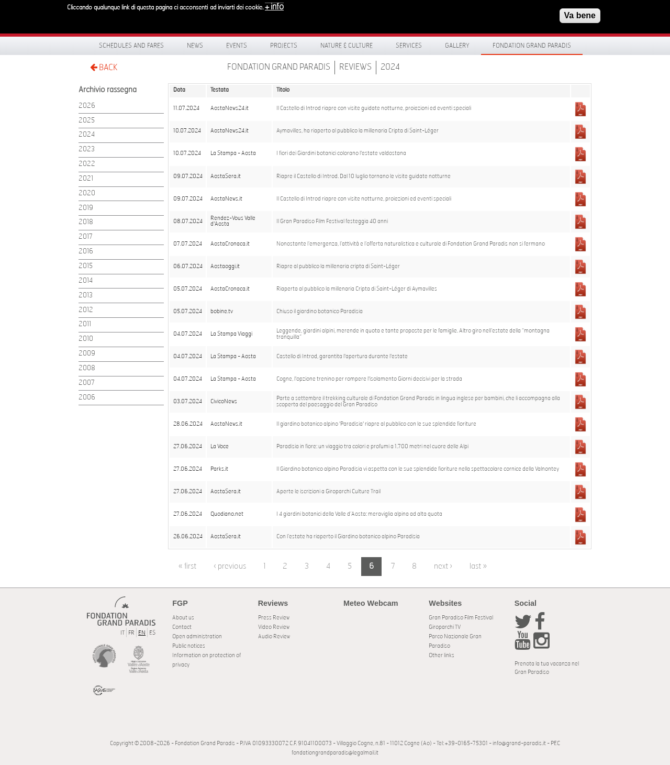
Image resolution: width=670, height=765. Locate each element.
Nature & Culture (346, 45)
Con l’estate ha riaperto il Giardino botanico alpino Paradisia (348, 536)
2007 (87, 383)
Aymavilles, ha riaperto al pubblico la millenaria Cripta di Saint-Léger (357, 131)
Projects (283, 45)
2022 (87, 164)
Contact (182, 627)
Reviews (355, 67)
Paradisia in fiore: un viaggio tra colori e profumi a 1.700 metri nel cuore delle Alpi (372, 446)
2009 (87, 353)
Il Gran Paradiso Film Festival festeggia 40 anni (332, 221)
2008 (87, 368)
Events (236, 45)
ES (152, 633)
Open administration (197, 636)
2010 (86, 339)
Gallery (457, 45)
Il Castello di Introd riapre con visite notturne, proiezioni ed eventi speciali (363, 199)
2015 (86, 266)
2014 (86, 281)
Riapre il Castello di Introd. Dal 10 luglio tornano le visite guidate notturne (363, 176)
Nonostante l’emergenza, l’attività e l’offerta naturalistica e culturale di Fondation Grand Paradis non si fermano (410, 244)
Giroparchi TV (445, 627)
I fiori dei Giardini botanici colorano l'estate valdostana (341, 153)
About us (183, 617)
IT (122, 633)
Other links (441, 655)
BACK (103, 67)
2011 (85, 324)
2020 (87, 193)
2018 (86, 222)
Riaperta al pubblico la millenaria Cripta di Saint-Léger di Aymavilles (356, 289)
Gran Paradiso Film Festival (461, 617)
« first (187, 566)
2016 (86, 251)
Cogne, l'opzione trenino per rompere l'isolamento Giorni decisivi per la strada (369, 379)
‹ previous (230, 566)
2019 (86, 208)
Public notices (188, 646)
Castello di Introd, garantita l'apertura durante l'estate (342, 356)
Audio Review (274, 636)
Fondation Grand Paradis (532, 45)
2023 (87, 149)
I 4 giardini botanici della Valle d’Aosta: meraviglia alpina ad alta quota (359, 514)
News (195, 45)
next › (443, 566)
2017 (86, 237)
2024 (390, 67)
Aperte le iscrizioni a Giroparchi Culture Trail (328, 491)
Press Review (273, 617)
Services (409, 45)
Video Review (273, 627)
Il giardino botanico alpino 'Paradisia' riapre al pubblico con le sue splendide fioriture (376, 424)
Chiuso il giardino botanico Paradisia (319, 311)
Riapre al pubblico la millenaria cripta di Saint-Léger (338, 266)
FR (131, 633)
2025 (87, 120)
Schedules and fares (131, 45)
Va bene (580, 15)
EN (142, 633)
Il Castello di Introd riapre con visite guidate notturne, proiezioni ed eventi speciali (373, 108)
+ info (274, 7)
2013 (86, 295)
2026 (87, 106)
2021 (86, 178)
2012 (86, 310)
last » (478, 566)
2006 (87, 397)
